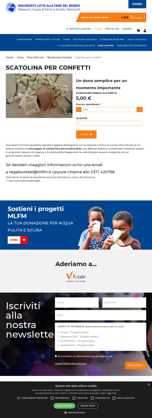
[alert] (76, 399)
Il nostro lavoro (78, 28)
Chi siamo (95, 17)
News (105, 17)
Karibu (127, 28)
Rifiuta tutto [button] (88, 405)
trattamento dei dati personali (94, 356)
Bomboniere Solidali (59, 57)
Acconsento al (83, 356)
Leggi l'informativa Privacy (71, 363)
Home (84, 17)
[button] (76, 412)
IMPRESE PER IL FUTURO (47, 39)
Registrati (135, 365)
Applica (131, 16)
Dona (137, 4)
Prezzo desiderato (88, 104)
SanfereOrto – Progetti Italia (75, 345)
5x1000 (66, 39)
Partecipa (112, 28)
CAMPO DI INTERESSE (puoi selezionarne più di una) (91, 326)
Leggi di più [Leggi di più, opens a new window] (112, 393)
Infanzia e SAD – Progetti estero (77, 336)
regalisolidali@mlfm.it (30, 172)
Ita (144, 17)
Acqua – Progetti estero (73, 332)
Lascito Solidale (136, 39)
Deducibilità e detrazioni (131, 45)
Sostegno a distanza (85, 39)
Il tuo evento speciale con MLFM (76, 45)
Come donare (24, 39)
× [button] (149, 385)
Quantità (81, 118)
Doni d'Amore (106, 45)
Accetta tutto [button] (64, 405)
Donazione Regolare (112, 39)
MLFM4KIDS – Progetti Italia (75, 341)
